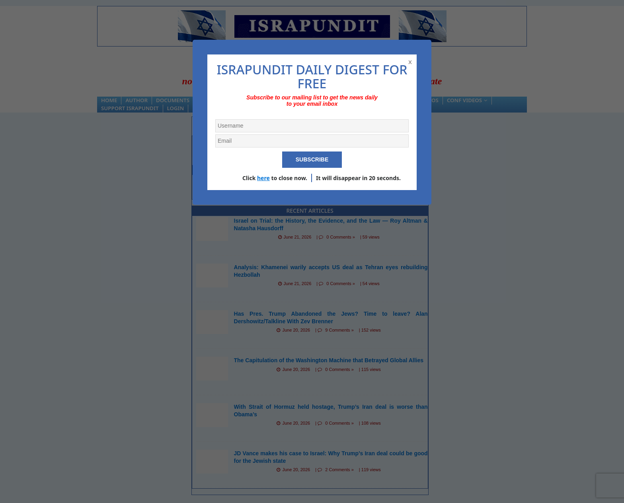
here (263, 178)
